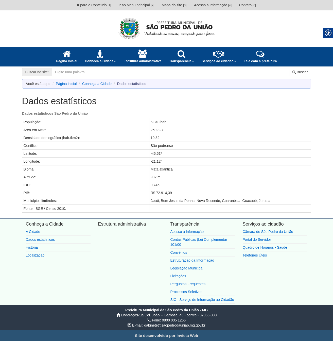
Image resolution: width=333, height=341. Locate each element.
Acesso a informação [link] (213, 5)
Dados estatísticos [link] (40, 239)
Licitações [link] (178, 276)
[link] (166, 28)
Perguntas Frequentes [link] (188, 284)
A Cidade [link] (33, 232)
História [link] (32, 247)
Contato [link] (247, 5)
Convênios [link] (178, 252)
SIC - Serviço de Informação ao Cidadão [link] (202, 300)
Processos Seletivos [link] (186, 292)
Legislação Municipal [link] (186, 268)
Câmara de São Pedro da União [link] (268, 232)
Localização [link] (35, 255)
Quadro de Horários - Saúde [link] (265, 247)
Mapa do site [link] (174, 5)
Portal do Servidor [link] (257, 239)
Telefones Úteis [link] (255, 255)
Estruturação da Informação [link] (192, 260)
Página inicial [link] (66, 84)
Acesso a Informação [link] (187, 232)
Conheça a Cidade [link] (97, 84)
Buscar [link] (300, 72)
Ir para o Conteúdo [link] (94, 5)
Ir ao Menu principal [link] (136, 5)
